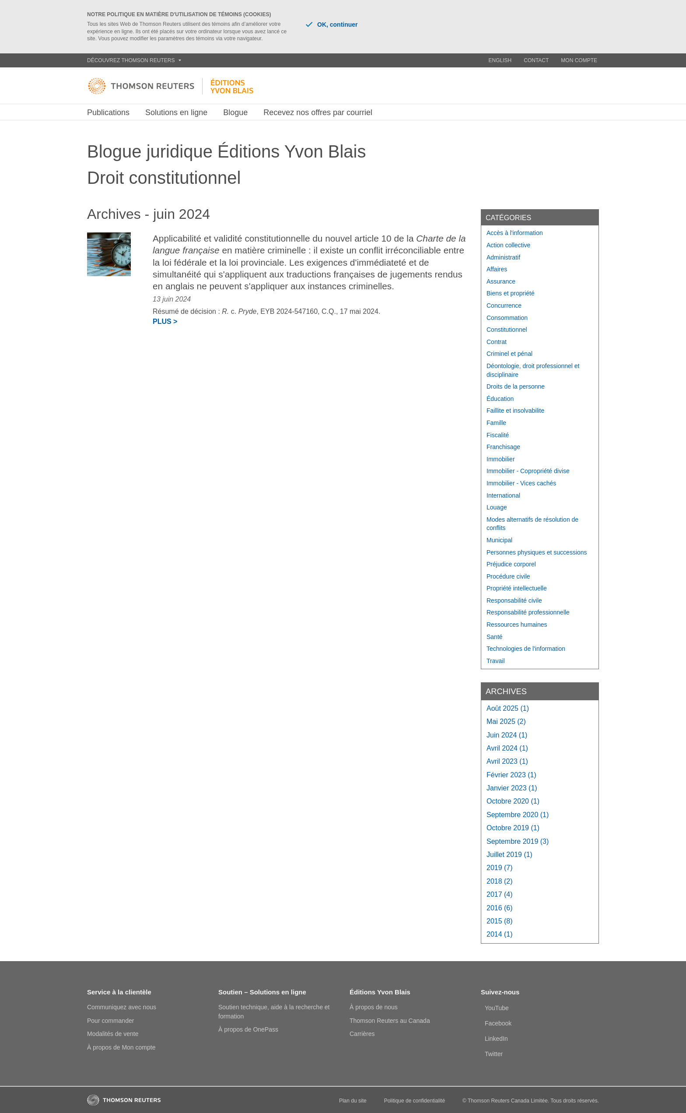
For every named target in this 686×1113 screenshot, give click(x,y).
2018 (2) (499, 881)
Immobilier (500, 459)
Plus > (165, 321)
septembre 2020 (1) (517, 814)
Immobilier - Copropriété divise (528, 470)
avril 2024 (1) (507, 748)
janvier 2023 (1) (511, 788)
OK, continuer (332, 24)
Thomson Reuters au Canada (390, 1020)
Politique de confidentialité (414, 1101)
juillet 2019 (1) (509, 854)
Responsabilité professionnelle (528, 612)
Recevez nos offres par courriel (317, 112)
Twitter (494, 1053)
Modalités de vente (113, 1033)
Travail (495, 660)
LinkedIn (496, 1038)
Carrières (362, 1033)
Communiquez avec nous (121, 1007)
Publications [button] (108, 112)
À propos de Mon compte (121, 1047)
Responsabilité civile (514, 600)
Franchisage (503, 446)
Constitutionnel (506, 329)
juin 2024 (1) (506, 735)
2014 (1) (499, 934)
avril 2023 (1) (507, 761)
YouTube (497, 1007)
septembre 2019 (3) (517, 841)
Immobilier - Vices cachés (521, 483)
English (500, 60)
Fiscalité (497, 435)
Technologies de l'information (525, 648)
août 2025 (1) (507, 708)
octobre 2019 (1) (512, 828)
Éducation (500, 398)
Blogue (235, 112)
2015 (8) (499, 921)
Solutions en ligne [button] (176, 112)
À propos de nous (374, 1007)
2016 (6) (499, 908)
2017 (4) (499, 894)
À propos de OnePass (248, 1029)
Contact (536, 60)
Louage (496, 507)
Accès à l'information (514, 232)
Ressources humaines (516, 624)
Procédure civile (508, 576)
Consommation (507, 317)
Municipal (499, 540)
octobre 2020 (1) (512, 801)
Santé (494, 636)
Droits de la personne (515, 386)
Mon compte (579, 60)
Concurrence (504, 305)
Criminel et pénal (509, 353)
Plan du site (353, 1101)
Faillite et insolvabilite (515, 410)
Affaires (496, 269)
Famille (496, 422)
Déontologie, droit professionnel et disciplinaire (532, 370)
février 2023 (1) (511, 775)
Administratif (503, 257)
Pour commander (110, 1020)
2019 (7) (499, 867)
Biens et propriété (510, 293)
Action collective (508, 245)
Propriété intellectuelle (516, 588)
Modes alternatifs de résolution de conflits (532, 524)
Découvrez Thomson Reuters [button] (134, 60)
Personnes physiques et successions (536, 552)
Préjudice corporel (511, 564)
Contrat (496, 341)
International (503, 495)
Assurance (500, 281)
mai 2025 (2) (506, 721)
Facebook (498, 1023)
